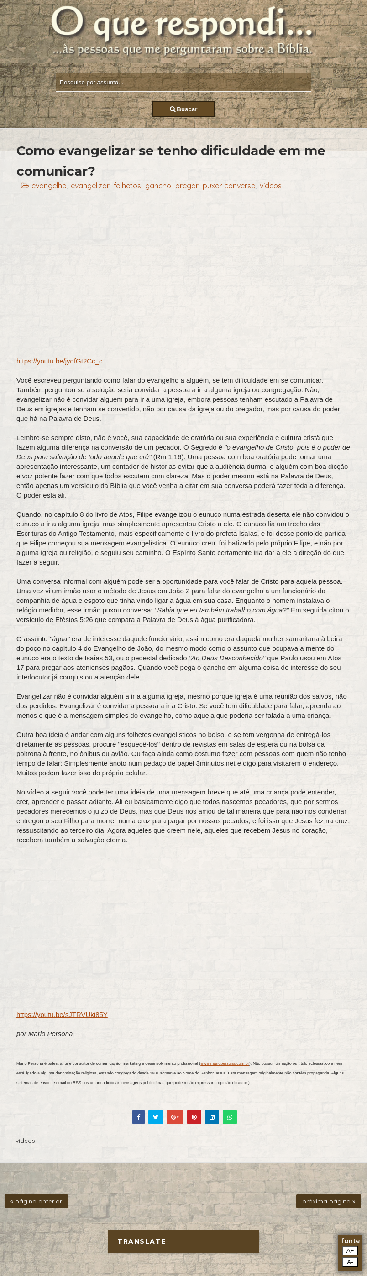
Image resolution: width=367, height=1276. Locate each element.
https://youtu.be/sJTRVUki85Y (62, 1014)
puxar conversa (229, 185)
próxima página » (328, 1201)
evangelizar (90, 185)
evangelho (49, 185)
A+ (350, 1250)
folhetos (127, 185)
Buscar (184, 109)
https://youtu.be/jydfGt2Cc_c (59, 361)
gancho (158, 185)
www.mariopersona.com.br (224, 1063)
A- (350, 1262)
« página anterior (36, 1201)
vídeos (271, 185)
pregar (187, 185)
